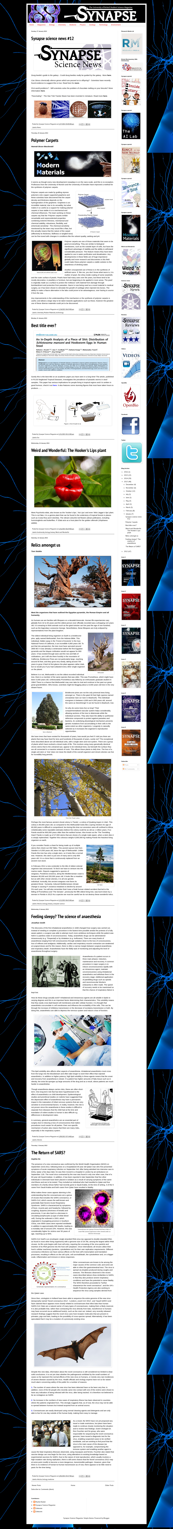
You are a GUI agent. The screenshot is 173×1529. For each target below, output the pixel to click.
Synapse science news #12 (52, 38)
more (77, 83)
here (43, 91)
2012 (126, 551)
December (130, 484)
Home (31, 25)
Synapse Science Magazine (45, 1505)
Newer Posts (36, 1485)
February (129, 511)
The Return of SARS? (48, 1152)
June (128, 497)
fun (38, 437)
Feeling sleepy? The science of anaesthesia (66, 916)
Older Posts (109, 1485)
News (39, 127)
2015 (126, 475)
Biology (52, 25)
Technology (103, 25)
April (128, 504)
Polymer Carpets (44, 140)
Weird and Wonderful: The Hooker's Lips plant (68, 450)
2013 (126, 481)
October (129, 491)
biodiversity (40, 532)
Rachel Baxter (41, 1502)
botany (52, 532)
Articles (39, 904)
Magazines (41, 25)
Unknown (39, 1508)
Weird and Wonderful (62, 532)
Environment (116, 25)
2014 (126, 478)
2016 (126, 472)
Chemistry (62, 25)
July (127, 494)
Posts (125, 765)
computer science (59, 904)
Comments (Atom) (47, 1489)
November (130, 488)
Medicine (72, 25)
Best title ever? (43, 325)
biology (47, 532)
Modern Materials (50, 313)
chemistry (40, 313)
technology (60, 313)
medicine (51, 1479)
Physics (83, 25)
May (127, 501)
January (129, 514)
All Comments (129, 769)
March (128, 507)
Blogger (106, 1518)
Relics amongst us (45, 545)
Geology (92, 25)
